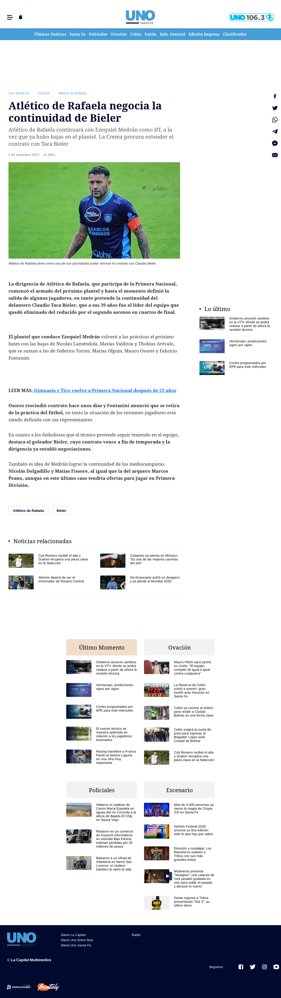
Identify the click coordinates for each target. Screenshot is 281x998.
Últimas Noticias (50, 34)
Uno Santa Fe (18, 93)
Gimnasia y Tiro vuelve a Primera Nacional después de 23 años (104, 390)
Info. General (172, 34)
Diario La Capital (73, 935)
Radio (136, 935)
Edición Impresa (204, 34)
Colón (135, 34)
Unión (151, 34)
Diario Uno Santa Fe (76, 945)
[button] (10, 17)
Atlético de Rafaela (72, 93)
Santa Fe (78, 34)
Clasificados (235, 34)
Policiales (98, 34)
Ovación (119, 34)
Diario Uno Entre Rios (77, 940)
